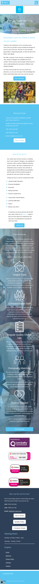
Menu (5, 2)
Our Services (19, 78)
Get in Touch (19, 140)
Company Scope (19, 528)
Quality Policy (19, 522)
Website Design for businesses (15, 581)
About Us (25, 214)
